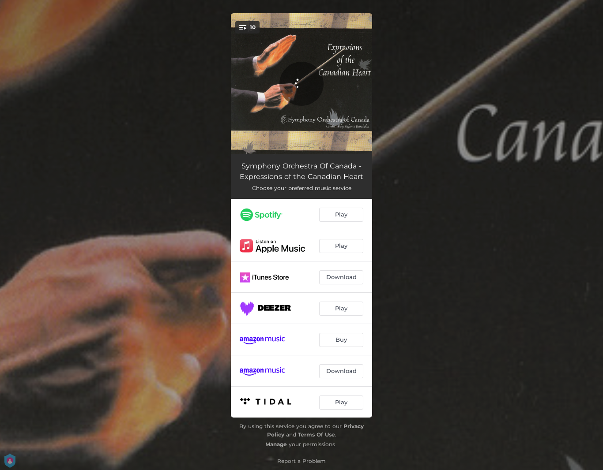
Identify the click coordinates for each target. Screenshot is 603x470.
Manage (276, 444)
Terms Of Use (316, 434)
